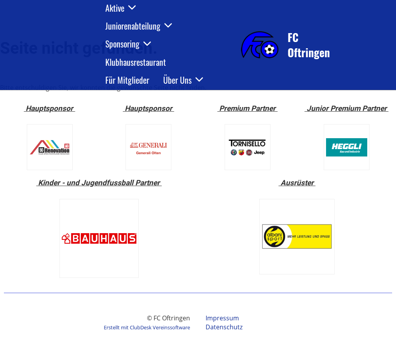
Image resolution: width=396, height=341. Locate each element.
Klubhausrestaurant (135, 62)
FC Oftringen (309, 45)
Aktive (120, 8)
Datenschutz (224, 327)
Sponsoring (128, 43)
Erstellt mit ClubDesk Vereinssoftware (147, 327)
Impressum (222, 318)
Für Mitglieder (127, 80)
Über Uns (183, 80)
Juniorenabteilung (138, 25)
